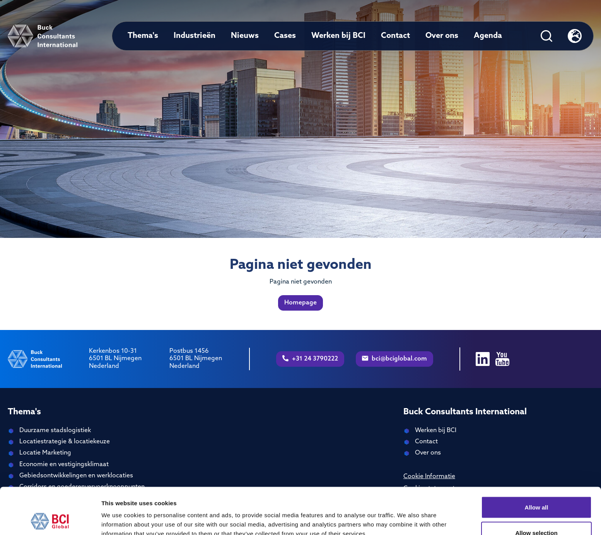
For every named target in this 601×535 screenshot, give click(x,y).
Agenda (488, 36)
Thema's (143, 36)
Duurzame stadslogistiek (55, 430)
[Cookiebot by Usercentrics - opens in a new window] (50, 520)
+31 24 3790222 (310, 358)
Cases (285, 36)
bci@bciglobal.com (394, 358)
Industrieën (194, 36)
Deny (536, 514)
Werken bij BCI (338, 36)
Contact (395, 36)
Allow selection (536, 489)
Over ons (441, 36)
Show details (406, 515)
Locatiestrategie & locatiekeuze (64, 442)
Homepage (300, 303)
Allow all (536, 463)
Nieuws (245, 36)
